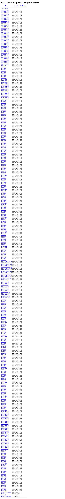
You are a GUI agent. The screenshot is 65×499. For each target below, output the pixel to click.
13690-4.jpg (3, 180)
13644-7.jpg (3, 108)
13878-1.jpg (3, 397)
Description (24, 5)
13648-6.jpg (3, 132)
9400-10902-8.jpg (5, 61)
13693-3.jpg (3, 207)
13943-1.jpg (3, 450)
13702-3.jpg (3, 221)
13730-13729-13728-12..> (6, 276)
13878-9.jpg (3, 408)
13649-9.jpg (3, 148)
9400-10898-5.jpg (5, 43)
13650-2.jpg (3, 151)
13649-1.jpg (3, 137)
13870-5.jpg (3, 343)
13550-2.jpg (3, 66)
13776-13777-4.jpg (5, 283)
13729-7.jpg (3, 242)
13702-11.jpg (4, 232)
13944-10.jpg (4, 476)
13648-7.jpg (3, 133)
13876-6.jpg (3, 390)
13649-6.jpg (3, 144)
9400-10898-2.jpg (5, 39)
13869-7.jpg (3, 332)
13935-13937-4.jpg (5, 415)
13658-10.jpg (4, 175)
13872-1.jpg (3, 354)
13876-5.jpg (3, 389)
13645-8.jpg (3, 122)
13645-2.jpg (3, 114)
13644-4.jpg (3, 104)
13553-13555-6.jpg (5, 97)
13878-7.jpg (3, 406)
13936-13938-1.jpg (5, 421)
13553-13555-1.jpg (5, 90)
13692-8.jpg (3, 200)
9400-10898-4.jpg (5, 41)
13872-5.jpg (3, 360)
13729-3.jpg (3, 236)
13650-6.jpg (3, 157)
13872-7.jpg (3, 362)
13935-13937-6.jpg (5, 418)
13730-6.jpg (3, 255)
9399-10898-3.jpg (5, 12)
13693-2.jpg (3, 205)
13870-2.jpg (3, 339)
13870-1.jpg (3, 337)
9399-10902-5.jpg (5, 29)
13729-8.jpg (3, 243)
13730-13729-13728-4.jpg (6, 265)
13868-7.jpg (3, 318)
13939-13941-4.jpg (5, 435)
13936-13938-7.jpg (5, 429)
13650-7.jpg (3, 158)
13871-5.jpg (3, 351)
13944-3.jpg (3, 467)
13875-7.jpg (3, 378)
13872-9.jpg (3, 365)
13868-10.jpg (4, 322)
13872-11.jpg (4, 368)
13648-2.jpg (3, 126)
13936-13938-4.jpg (5, 425)
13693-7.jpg (3, 212)
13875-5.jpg (3, 375)
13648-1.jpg (3, 125)
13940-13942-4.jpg (5, 444)
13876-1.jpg (3, 383)
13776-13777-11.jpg (5, 293)
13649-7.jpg (3, 146)
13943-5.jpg (3, 456)
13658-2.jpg (3, 164)
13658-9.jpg (3, 173)
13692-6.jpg (3, 197)
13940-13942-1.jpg (5, 440)
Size (21, 5)
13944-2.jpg (3, 465)
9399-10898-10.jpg (5, 22)
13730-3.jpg (3, 251)
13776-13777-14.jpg (5, 297)
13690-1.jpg (3, 176)
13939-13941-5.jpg (5, 436)
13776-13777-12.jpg (5, 294)
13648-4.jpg (3, 129)
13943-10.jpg (4, 463)
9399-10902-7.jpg (5, 32)
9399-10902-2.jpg (5, 25)
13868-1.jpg (3, 310)
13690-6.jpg (3, 183)
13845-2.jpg (3, 300)
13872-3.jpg (3, 357)
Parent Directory (4, 8)
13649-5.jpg (3, 143)
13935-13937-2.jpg (5, 412)
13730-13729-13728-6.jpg (6, 268)
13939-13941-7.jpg (5, 439)
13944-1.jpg (3, 464)
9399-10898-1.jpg (5, 9)
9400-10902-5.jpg (5, 57)
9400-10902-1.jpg (5, 51)
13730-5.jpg (3, 254)
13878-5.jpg (3, 403)
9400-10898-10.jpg (5, 50)
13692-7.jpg (3, 198)
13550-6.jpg (3, 72)
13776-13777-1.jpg (5, 279)
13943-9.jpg (3, 461)
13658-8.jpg (3, 172)
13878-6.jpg (3, 404)
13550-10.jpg (4, 78)
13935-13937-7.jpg (5, 419)
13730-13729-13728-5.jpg (6, 267)
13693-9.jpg (3, 215)
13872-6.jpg (3, 361)
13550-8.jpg (3, 75)
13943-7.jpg (3, 458)
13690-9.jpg (3, 187)
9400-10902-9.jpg (5, 62)
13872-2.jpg (3, 356)
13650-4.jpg (3, 154)
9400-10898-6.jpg (5, 44)
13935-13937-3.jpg (5, 414)
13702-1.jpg (3, 218)
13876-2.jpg (3, 385)
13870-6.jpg (3, 344)
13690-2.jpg (3, 178)
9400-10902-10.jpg (5, 64)
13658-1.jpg (3, 162)
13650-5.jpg (3, 155)
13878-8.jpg (3, 407)
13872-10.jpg (4, 367)
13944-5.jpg (3, 469)
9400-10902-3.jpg (5, 54)
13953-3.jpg (3, 481)
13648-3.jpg (3, 128)
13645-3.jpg (3, 115)
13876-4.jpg (3, 387)
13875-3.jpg (3, 372)
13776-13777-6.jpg (5, 286)
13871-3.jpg (3, 349)
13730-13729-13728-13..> (6, 278)
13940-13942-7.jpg (5, 449)
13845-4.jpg (3, 303)
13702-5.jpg (3, 223)
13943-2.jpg (3, 451)
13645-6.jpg (3, 119)
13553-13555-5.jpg (5, 96)
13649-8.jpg (3, 147)
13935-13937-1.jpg (5, 411)
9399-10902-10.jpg (5, 36)
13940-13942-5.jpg (5, 446)
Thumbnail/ (3, 494)
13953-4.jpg (3, 482)
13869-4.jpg (3, 328)
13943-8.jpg (3, 460)
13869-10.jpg (4, 336)
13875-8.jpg (3, 379)
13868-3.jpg (3, 312)
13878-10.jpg (4, 410)
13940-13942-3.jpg (5, 443)
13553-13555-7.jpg (5, 98)
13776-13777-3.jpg (5, 282)
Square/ (2, 493)
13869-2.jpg (3, 325)
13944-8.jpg (3, 474)
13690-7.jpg (3, 185)
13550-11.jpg (4, 79)
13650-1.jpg (3, 150)
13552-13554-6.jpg (5, 87)
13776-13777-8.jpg (5, 289)
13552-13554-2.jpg (5, 82)
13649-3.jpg (3, 140)
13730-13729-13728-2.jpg (6, 262)
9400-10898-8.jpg (5, 47)
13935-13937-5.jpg (5, 417)
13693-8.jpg (3, 214)
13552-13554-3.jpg (5, 83)
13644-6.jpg (3, 107)
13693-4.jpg (3, 208)
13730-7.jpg (3, 257)
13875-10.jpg (4, 382)
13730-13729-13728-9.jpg (6, 272)
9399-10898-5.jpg (5, 15)
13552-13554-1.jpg (5, 80)
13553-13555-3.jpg (5, 93)
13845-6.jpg (3, 305)
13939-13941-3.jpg (5, 433)
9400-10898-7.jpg (5, 46)
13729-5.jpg (3, 239)
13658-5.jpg (3, 168)
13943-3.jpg (3, 453)
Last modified (16, 5)
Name (6, 5)
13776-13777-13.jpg (5, 296)
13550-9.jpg (3, 76)
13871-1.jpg (3, 346)
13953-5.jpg (3, 483)
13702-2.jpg (3, 219)
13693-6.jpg (3, 211)
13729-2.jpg (3, 235)
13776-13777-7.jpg (5, 287)
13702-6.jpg (3, 225)
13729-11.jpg (4, 247)
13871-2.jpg (3, 347)
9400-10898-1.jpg (5, 37)
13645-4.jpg (3, 116)
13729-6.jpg (3, 240)
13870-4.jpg (3, 342)
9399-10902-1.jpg (5, 23)
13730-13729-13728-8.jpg (6, 271)
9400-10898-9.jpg (5, 48)
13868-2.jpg (3, 311)
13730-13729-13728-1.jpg (6, 261)
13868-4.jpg (3, 314)
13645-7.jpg (3, 121)
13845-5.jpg (3, 304)
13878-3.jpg (3, 400)
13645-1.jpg (3, 112)
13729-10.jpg (4, 246)
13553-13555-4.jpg (5, 94)
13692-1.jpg (3, 190)
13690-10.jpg (4, 189)
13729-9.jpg (3, 244)
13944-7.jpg (3, 472)
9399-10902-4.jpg (5, 28)
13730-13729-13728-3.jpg (6, 264)
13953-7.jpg (3, 486)
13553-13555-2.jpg (5, 91)
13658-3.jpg (3, 165)
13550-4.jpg (3, 69)
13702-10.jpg (4, 230)
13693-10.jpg (4, 217)
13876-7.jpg (3, 392)
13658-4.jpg (3, 167)
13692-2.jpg (3, 192)
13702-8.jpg (3, 228)
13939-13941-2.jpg (5, 432)
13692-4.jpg (3, 194)
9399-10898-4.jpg (5, 14)
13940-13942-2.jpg (5, 442)
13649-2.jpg (3, 139)
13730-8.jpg (3, 258)
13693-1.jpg (3, 204)
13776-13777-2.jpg (5, 280)
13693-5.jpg (3, 210)
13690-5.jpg (3, 182)
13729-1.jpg (3, 233)
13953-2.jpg (3, 479)
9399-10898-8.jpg (5, 19)
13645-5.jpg (3, 118)
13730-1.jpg (3, 249)
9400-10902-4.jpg (5, 55)
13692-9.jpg (3, 201)
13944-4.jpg (3, 468)
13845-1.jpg (3, 299)
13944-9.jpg (3, 475)
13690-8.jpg (3, 186)
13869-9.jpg (3, 335)
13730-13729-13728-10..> (6, 274)
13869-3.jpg (3, 326)
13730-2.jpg (3, 250)
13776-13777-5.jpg (5, 285)
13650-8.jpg (3, 160)
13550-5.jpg (3, 71)
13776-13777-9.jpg (5, 290)
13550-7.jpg (3, 73)
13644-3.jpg (3, 103)
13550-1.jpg (3, 65)
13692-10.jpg (4, 203)
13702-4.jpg (3, 222)
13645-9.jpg (3, 123)
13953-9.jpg (3, 489)
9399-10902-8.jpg (5, 33)
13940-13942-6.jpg (5, 447)
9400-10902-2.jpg (5, 53)
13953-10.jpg (4, 490)
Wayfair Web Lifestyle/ (6, 496)
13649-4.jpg (3, 141)
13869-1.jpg (3, 324)
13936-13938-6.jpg (5, 428)
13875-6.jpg (3, 376)
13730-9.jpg (3, 260)
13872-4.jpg (3, 358)
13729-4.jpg (3, 237)
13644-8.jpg (3, 110)
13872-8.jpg (3, 364)
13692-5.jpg (3, 196)
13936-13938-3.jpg (5, 424)
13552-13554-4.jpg (5, 85)
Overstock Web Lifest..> (6, 492)
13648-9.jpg (3, 136)
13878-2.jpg (3, 399)
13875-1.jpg (3, 369)
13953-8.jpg (3, 488)
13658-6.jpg (3, 169)
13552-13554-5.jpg (5, 86)
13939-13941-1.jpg (5, 431)
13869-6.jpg (3, 330)
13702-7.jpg (3, 226)
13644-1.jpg (3, 100)
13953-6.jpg (3, 485)
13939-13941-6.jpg (5, 437)
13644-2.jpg (3, 101)
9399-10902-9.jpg (5, 34)
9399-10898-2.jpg (5, 11)
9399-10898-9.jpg (5, 21)
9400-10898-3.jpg (5, 40)
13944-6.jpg (3, 471)
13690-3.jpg (3, 179)
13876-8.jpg (3, 393)
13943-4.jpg (3, 454)
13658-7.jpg (3, 171)
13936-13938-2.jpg (5, 422)
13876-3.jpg (3, 386)
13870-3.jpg (3, 340)
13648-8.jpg (3, 135)
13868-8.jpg (3, 319)
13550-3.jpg (3, 68)
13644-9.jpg (3, 111)
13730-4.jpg (3, 253)
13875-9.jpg (3, 381)
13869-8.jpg (3, 333)
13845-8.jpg (3, 308)
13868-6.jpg (3, 317)
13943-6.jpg (3, 457)
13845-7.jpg (3, 307)
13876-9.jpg (3, 394)
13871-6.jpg (3, 353)
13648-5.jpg (3, 130)
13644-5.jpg (3, 105)
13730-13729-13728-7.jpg (6, 269)
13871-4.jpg (3, 350)
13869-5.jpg (3, 329)
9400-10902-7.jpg (5, 60)
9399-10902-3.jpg (5, 26)
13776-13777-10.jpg (5, 292)
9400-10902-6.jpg (5, 58)
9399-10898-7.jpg (5, 18)
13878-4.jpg (3, 401)
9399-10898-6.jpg (5, 16)
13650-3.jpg (3, 153)
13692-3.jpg (3, 193)
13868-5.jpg (3, 315)
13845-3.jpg (3, 301)
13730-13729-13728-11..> (6, 275)
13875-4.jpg (3, 374)
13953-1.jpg (3, 478)
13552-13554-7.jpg (5, 89)
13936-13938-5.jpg (5, 426)
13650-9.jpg (3, 161)
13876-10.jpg (4, 396)
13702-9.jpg (3, 229)
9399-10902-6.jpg (5, 30)
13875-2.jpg (3, 371)
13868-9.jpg (3, 321)
